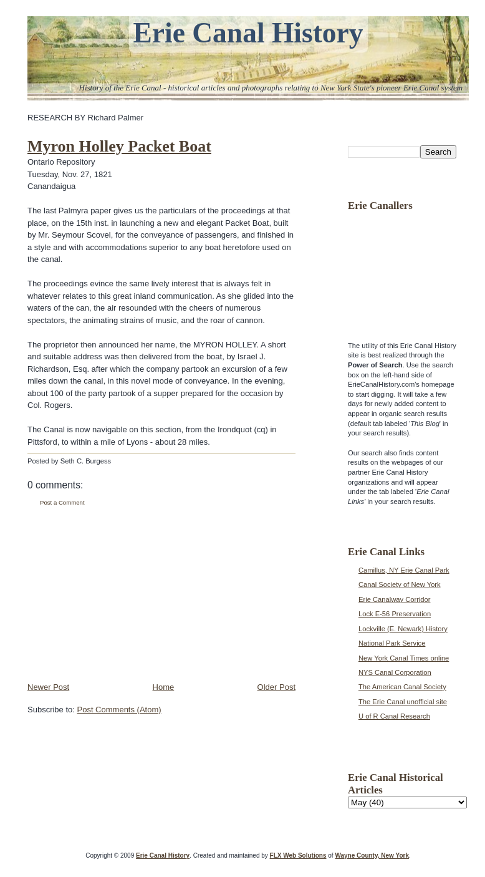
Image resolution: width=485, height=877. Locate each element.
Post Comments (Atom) (119, 709)
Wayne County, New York (372, 855)
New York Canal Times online (403, 658)
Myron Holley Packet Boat (119, 146)
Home (164, 687)
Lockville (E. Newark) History (403, 628)
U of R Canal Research (394, 716)
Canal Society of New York (399, 584)
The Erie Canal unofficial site (402, 701)
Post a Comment (62, 502)
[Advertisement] (120, 594)
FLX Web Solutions (298, 855)
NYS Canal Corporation (394, 672)
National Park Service (391, 643)
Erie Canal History (248, 33)
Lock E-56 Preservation (394, 614)
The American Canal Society (402, 686)
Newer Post (48, 687)
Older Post (276, 687)
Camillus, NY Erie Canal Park (403, 570)
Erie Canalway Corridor (394, 599)
